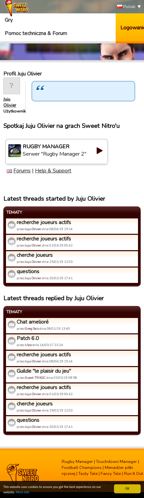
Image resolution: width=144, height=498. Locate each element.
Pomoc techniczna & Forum (36, 33)
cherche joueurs (35, 255)
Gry (9, 20)
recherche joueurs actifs (44, 222)
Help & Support (53, 170)
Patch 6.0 (28, 338)
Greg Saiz (32, 328)
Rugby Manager (77, 462)
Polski (126, 7)
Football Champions (82, 468)
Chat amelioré (33, 322)
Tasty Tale (88, 474)
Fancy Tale (111, 474)
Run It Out (133, 474)
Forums (22, 170)
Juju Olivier (9, 102)
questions (28, 271)
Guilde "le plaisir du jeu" (44, 371)
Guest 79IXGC (35, 377)
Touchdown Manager (116, 462)
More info (22, 492)
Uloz (28, 345)
